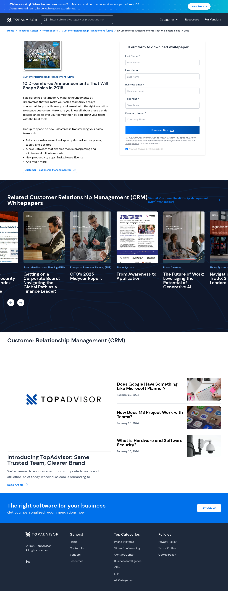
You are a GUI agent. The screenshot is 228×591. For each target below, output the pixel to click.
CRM (117, 567)
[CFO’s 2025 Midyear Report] (90, 237)
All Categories (123, 580)
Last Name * (132, 70)
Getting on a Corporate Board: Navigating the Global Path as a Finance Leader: (41, 282)
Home (73, 542)
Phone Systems (126, 267)
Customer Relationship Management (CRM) (48, 76)
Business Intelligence (127, 561)
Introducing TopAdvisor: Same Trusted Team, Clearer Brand (48, 460)
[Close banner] (215, 6)
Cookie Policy (167, 554)
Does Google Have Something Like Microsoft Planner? (147, 386)
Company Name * (135, 113)
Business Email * (134, 84)
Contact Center (124, 554)
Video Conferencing (127, 548)
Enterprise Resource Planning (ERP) (44, 267)
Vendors (75, 554)
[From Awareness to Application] (137, 237)
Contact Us (77, 548)
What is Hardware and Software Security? (149, 443)
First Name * (132, 56)
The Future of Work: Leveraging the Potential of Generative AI (183, 280)
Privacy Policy (132, 143)
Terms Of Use (167, 548)
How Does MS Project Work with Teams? (150, 414)
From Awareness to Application (136, 276)
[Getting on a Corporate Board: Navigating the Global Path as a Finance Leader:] (44, 237)
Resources (76, 561)
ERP (116, 574)
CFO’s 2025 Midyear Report (86, 276)
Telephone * (132, 98)
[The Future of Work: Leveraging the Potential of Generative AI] (184, 237)
